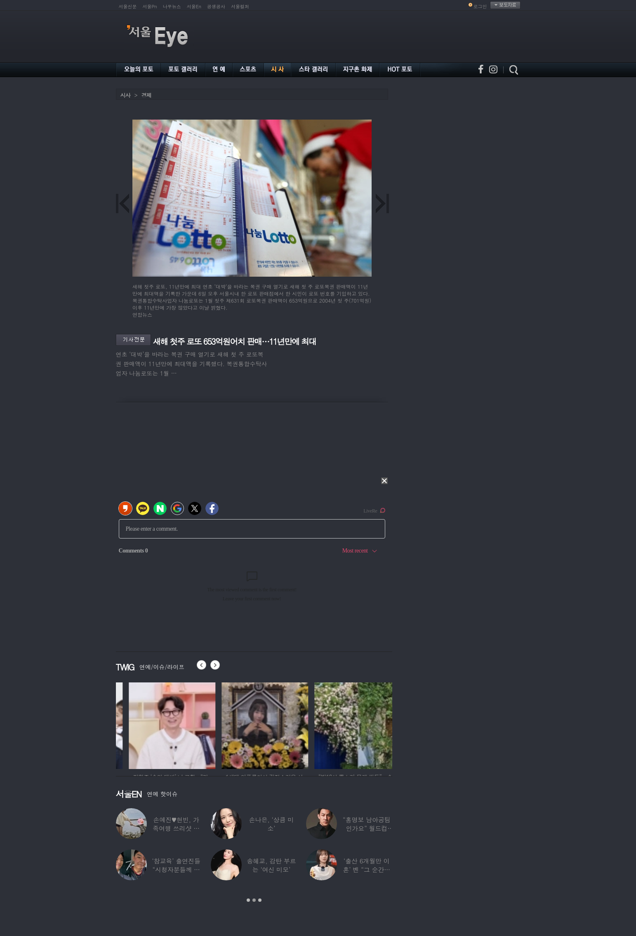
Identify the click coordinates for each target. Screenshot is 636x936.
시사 (125, 95)
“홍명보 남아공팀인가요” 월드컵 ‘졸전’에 (367, 828)
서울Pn (150, 6)
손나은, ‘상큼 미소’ (271, 824)
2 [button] (254, 900)
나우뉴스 (172, 6)
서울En (194, 6)
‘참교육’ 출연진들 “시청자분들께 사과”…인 (176, 869)
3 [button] (259, 900)
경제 (146, 95)
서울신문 (128, 6)
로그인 (480, 6)
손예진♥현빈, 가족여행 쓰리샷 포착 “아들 (176, 828)
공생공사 (216, 6)
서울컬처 (240, 6)
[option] (159, 724)
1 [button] (248, 900)
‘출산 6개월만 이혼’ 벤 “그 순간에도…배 (367, 869)
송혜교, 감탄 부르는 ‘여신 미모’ (271, 865)
